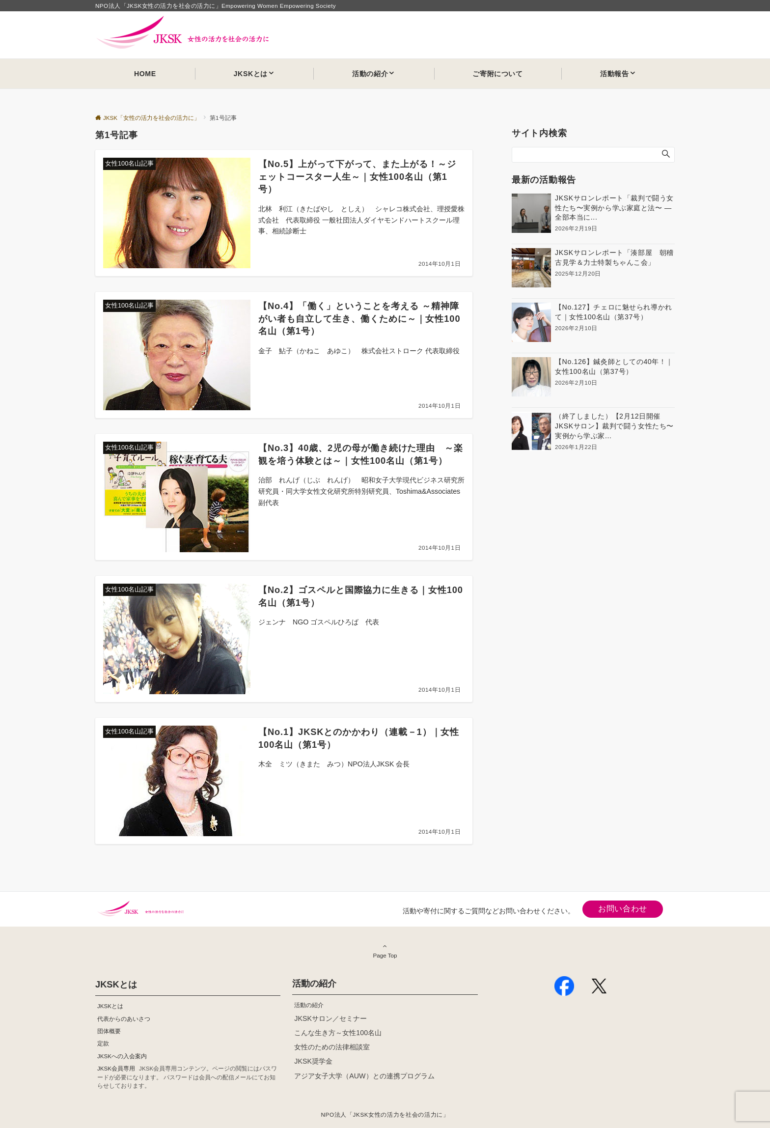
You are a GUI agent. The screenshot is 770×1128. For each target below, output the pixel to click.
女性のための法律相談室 (332, 1047)
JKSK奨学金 (313, 1061)
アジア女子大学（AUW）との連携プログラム (364, 1076)
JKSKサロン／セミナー (330, 1018)
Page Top (385, 950)
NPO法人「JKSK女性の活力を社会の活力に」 (385, 1114)
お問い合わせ (622, 908)
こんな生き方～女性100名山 (338, 1033)
